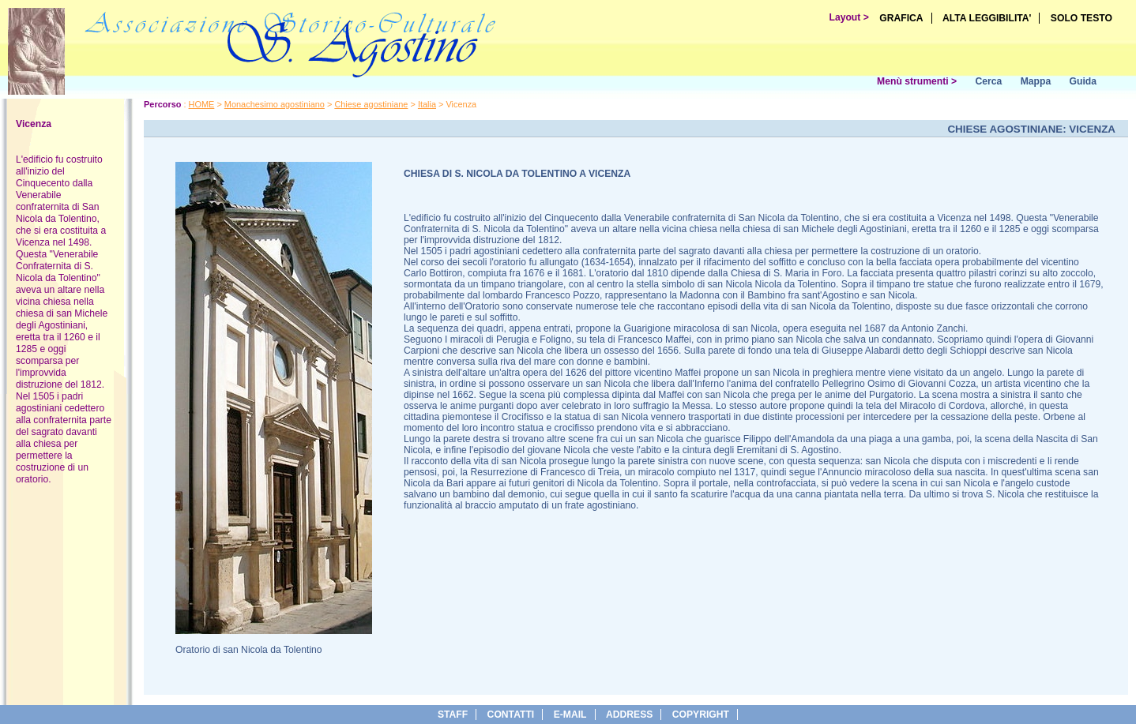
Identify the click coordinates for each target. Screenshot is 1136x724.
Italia (427, 104)
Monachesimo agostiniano (274, 104)
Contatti (511, 714)
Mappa (1036, 81)
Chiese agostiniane (371, 104)
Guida (1083, 81)
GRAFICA (901, 18)
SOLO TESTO (1081, 18)
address (629, 714)
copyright (700, 714)
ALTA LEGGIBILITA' (987, 18)
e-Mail (570, 714)
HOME (202, 104)
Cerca (988, 81)
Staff (453, 714)
